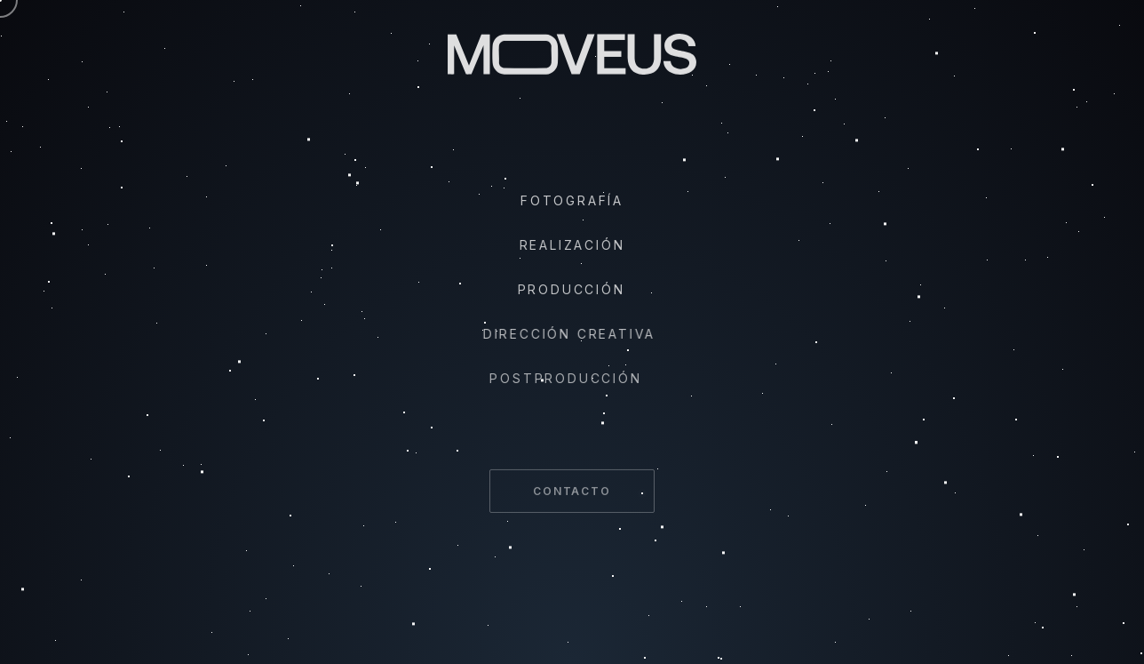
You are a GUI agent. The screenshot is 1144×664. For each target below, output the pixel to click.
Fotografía (572, 200)
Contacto (571, 495)
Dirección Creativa (564, 333)
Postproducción (557, 378)
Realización (571, 244)
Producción (568, 289)
